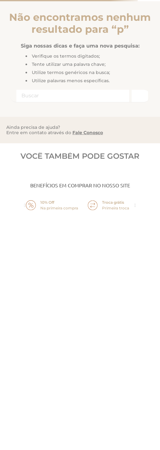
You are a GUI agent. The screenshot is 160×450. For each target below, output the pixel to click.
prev (24, 205)
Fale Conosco (87, 132)
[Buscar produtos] (139, 96)
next (135, 205)
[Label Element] (80, 96)
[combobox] (80, 96)
